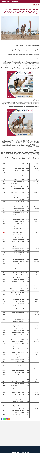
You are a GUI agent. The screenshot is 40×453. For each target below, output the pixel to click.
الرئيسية (37, 9)
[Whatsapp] (5, 419)
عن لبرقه (6, 9)
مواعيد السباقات (16, 9)
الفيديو (30, 9)
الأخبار (34, 9)
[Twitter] (3, 419)
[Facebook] (1, 419)
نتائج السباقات (22, 9)
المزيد (10, 9)
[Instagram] (7, 419)
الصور (27, 9)
